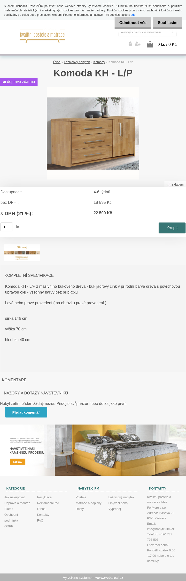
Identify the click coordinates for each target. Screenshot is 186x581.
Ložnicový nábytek (77, 61)
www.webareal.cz (109, 577)
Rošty (80, 508)
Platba (8, 508)
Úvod (56, 61)
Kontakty (43, 514)
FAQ (40, 520)
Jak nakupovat (14, 496)
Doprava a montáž (17, 502)
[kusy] (6, 226)
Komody (99, 61)
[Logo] (42, 35)
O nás (41, 508)
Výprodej (114, 508)
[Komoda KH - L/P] (93, 88)
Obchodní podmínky (11, 517)
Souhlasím (166, 23)
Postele (81, 496)
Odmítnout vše (128, 23)
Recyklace (44, 496)
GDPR (9, 525)
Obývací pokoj (118, 502)
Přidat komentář (26, 411)
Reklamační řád (48, 502)
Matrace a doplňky (88, 502)
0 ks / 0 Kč (167, 43)
